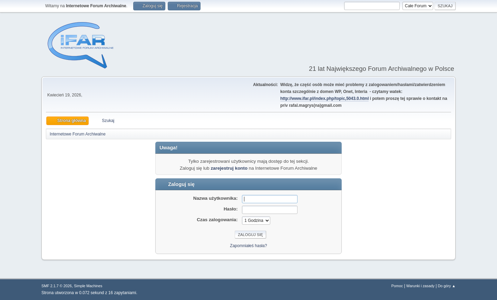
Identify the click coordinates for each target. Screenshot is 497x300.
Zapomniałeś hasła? (248, 245)
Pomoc (397, 286)
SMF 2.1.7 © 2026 (56, 286)
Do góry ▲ (447, 286)
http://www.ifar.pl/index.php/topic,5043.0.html (324, 98)
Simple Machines (88, 286)
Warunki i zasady (420, 286)
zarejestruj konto (229, 168)
